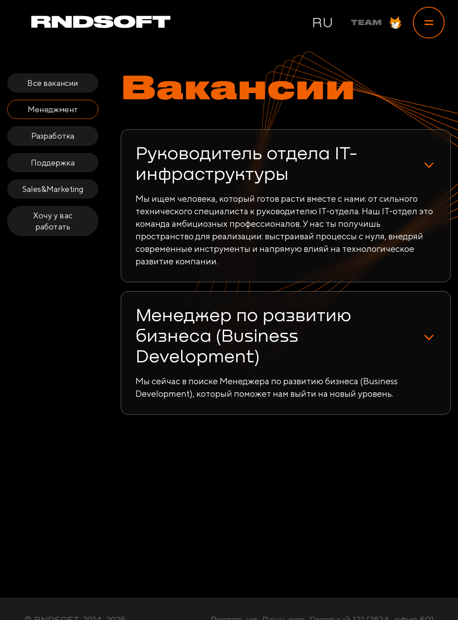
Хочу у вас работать (52, 221)
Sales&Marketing (53, 189)
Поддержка (53, 162)
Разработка (53, 135)
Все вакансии (52, 83)
